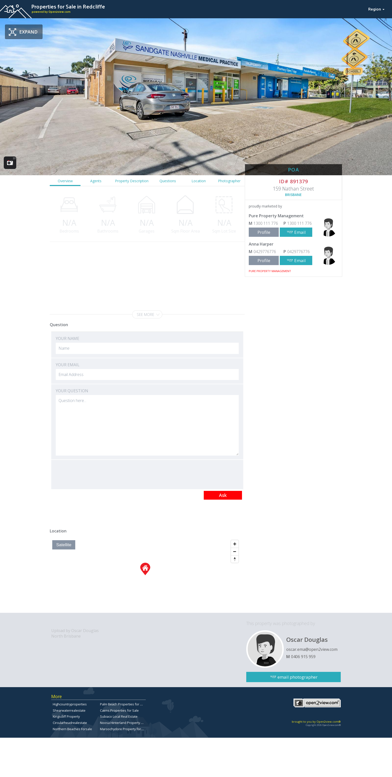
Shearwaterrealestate (69, 710)
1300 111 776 (266, 223)
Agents (96, 180)
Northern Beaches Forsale (72, 729)
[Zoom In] (234, 544)
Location (199, 180)
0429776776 (265, 251)
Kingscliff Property (66, 716)
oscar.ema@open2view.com (312, 649)
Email (300, 232)
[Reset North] (234, 559)
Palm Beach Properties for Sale (123, 704)
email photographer (298, 677)
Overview (65, 180)
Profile (264, 232)
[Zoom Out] (234, 551)
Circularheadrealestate (70, 722)
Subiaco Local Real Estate (119, 716)
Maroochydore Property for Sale (124, 729)
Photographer (229, 180)
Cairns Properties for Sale (119, 710)
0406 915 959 (303, 656)
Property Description (131, 180)
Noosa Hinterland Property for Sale (126, 722)
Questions (168, 180)
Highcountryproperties (70, 704)
